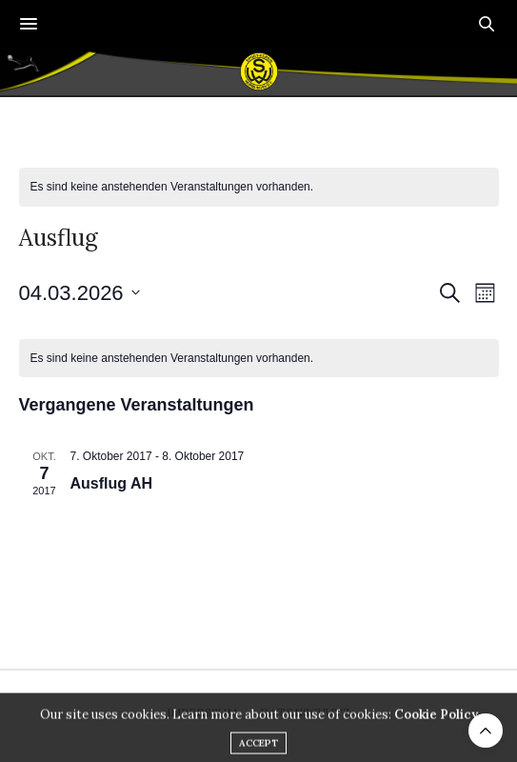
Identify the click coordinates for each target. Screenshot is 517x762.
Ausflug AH (111, 483)
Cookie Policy (436, 730)
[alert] (259, 187)
